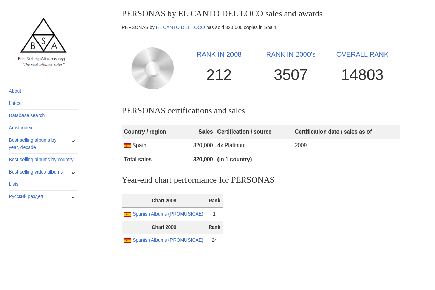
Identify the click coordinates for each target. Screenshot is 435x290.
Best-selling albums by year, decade (33, 143)
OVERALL (362, 54)
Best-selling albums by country (41, 159)
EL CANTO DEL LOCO (180, 27)
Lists (14, 184)
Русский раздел (26, 196)
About (15, 91)
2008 (219, 54)
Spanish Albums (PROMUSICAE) (168, 214)
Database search (27, 115)
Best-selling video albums (36, 172)
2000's (291, 54)
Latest (15, 103)
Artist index (20, 127)
